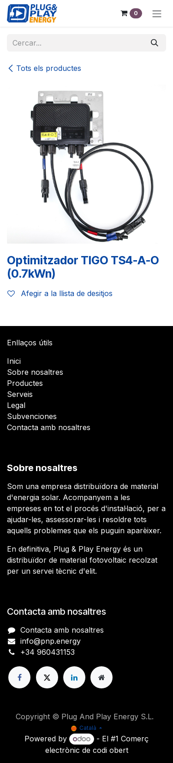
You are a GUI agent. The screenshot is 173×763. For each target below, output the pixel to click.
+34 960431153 (47, 652)
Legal (16, 405)
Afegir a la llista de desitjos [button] (60, 293)
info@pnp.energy (50, 641)
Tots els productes (44, 68)
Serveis (20, 394)
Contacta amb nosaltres (48, 427)
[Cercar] (154, 43)
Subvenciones (32, 416)
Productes (25, 383)
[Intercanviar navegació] (157, 13)
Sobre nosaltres (35, 372)
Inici (14, 361)
